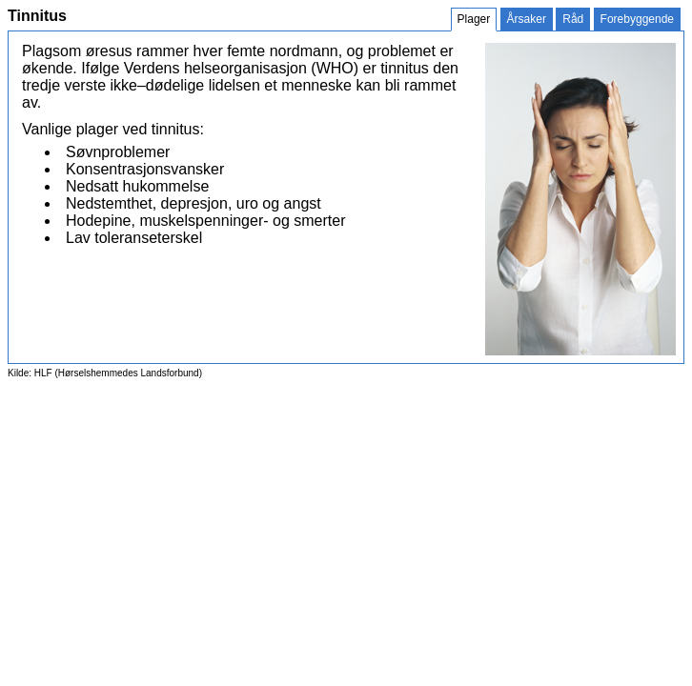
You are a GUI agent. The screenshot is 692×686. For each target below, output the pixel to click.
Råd (572, 19)
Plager (474, 19)
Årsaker (526, 19)
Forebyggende (637, 19)
